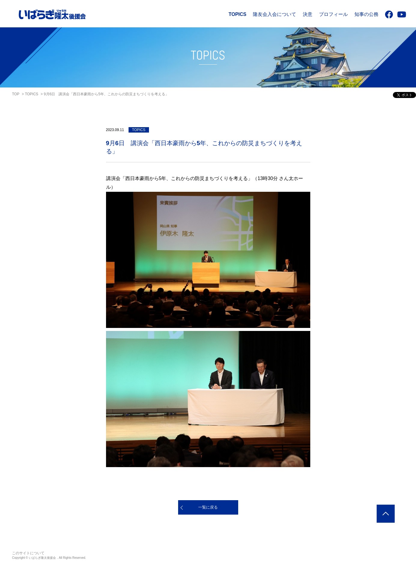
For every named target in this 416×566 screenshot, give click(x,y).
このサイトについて (28, 553)
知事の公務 (366, 14)
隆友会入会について (274, 14)
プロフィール (333, 14)
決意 (307, 14)
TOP (15, 94)
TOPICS (237, 14)
